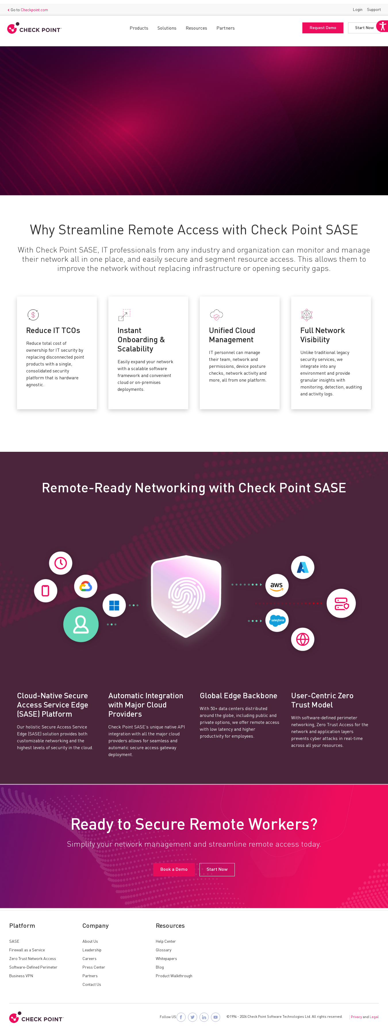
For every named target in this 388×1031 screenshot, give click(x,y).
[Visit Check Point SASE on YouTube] (215, 1017)
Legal (374, 1017)
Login (355, 6)
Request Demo (321, 24)
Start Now (362, 24)
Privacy (356, 1017)
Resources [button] (196, 24)
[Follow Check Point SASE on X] (192, 1017)
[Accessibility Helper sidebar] (380, 43)
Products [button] (139, 24)
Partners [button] (225, 24)
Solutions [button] (166, 24)
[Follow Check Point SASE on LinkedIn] (204, 1017)
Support (372, 6)
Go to (29, 6)
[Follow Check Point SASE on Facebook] (181, 1017)
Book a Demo (27, 160)
